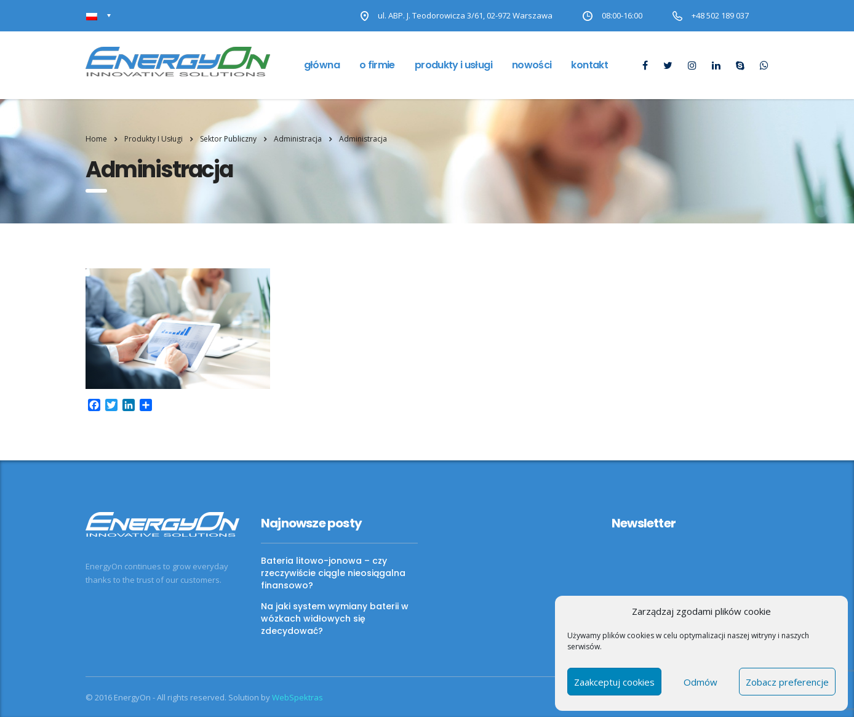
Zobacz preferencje (787, 682)
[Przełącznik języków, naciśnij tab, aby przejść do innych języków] (99, 15)
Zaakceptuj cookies (614, 682)
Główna (322, 65)
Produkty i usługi (453, 65)
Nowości (532, 65)
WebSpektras (297, 697)
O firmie (377, 65)
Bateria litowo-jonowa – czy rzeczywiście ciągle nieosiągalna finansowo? (333, 573)
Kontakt (589, 65)
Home (96, 139)
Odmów (700, 682)
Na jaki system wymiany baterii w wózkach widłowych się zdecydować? (335, 618)
